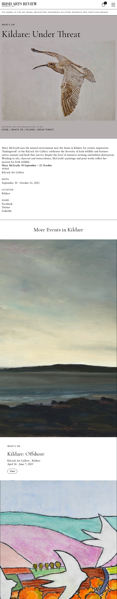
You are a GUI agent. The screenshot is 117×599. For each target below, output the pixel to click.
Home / (6, 129)
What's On (8, 24)
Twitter (6, 207)
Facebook (7, 203)
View (12, 471)
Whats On (17, 129)
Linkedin (7, 210)
